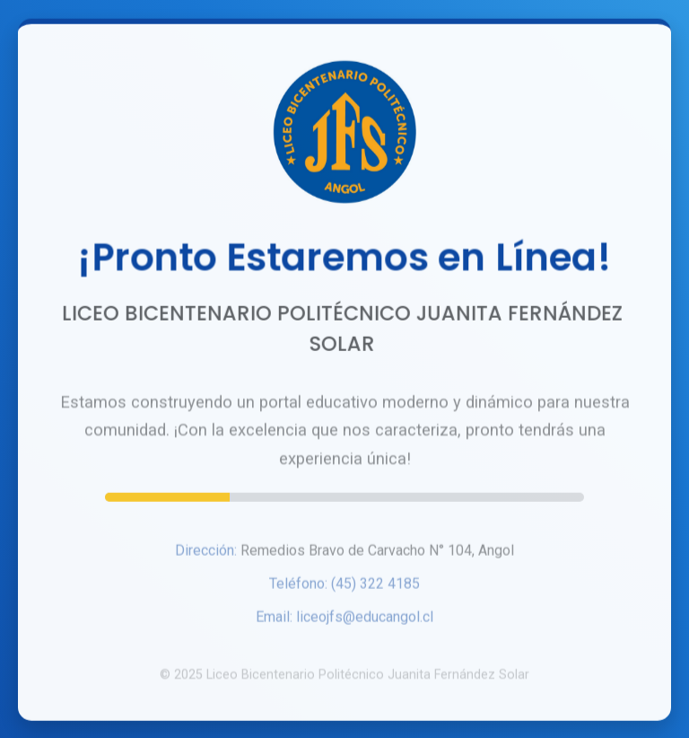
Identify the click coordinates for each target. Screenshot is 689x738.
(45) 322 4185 (375, 585)
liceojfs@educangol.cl (364, 619)
